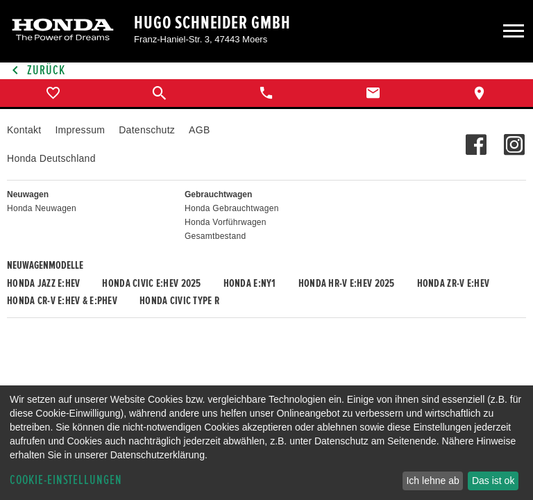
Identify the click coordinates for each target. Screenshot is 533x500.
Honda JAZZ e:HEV (43, 283)
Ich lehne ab (432, 480)
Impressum (80, 129)
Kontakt (24, 129)
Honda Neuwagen (41, 208)
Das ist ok (493, 480)
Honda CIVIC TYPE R (179, 300)
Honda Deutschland (51, 158)
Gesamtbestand (215, 236)
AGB (199, 129)
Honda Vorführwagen (225, 222)
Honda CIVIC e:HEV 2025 (151, 283)
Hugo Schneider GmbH (212, 23)
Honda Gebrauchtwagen (232, 208)
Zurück (36, 70)
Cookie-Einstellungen (66, 480)
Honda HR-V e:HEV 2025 (346, 283)
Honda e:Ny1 (249, 283)
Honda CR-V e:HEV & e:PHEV (62, 300)
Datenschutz (147, 129)
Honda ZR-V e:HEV (453, 283)
